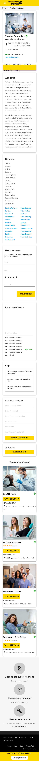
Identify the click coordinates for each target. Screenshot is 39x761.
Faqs (17, 70)
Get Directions (10, 447)
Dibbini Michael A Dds (12, 591)
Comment (7, 285)
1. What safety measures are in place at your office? (19, 372)
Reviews (8, 70)
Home (4, 8)
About (7, 64)
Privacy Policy (30, 746)
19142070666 (11, 551)
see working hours (12, 57)
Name (6, 262)
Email (6, 270)
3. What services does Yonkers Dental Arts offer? (19, 387)
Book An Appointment (19, 438)
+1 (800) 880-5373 (19, 758)
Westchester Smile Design (14, 637)
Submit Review (26, 294)
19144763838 (11, 645)
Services (17, 64)
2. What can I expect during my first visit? (18, 380)
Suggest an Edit (19, 452)
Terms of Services (29, 749)
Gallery (27, 64)
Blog (15, 746)
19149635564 (11, 596)
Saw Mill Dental (9, 494)
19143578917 (11, 499)
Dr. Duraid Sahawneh (12, 542)
